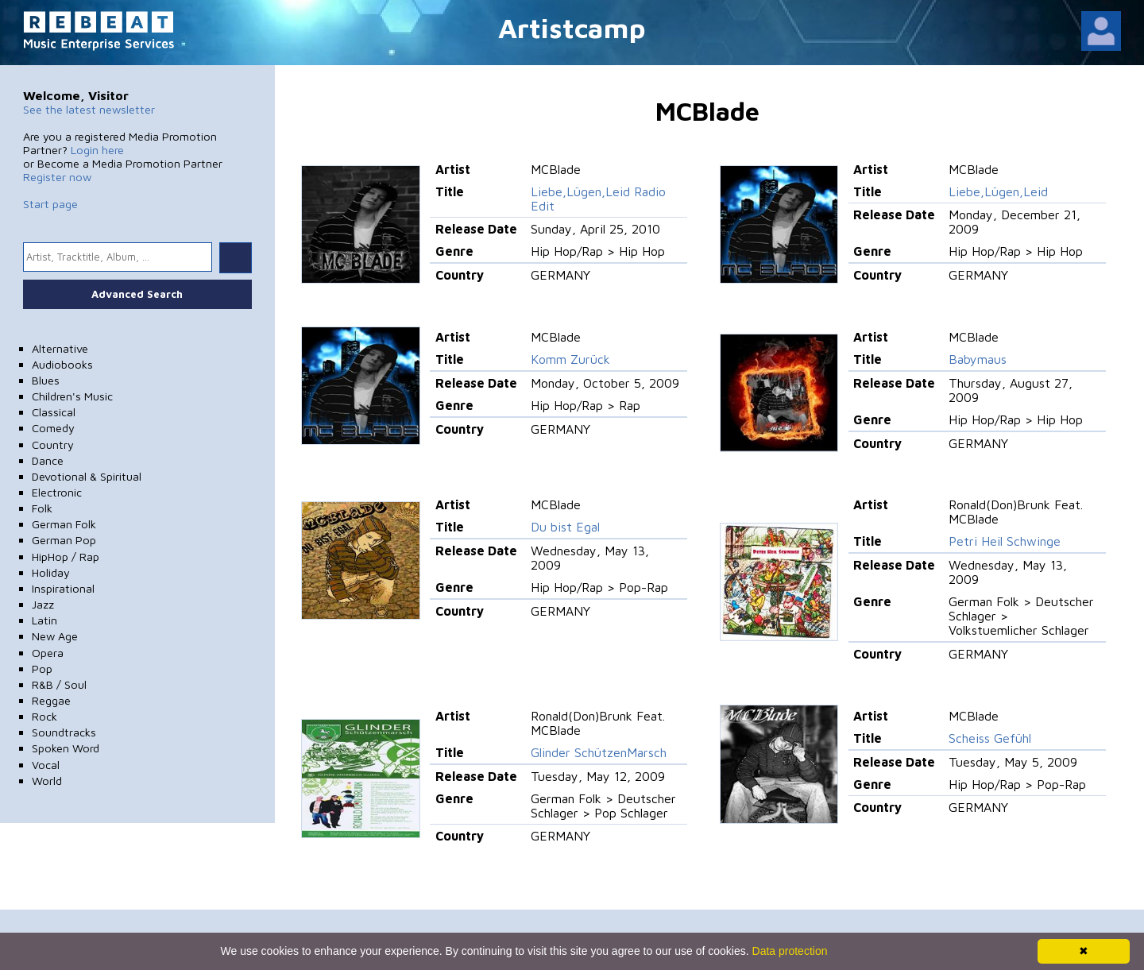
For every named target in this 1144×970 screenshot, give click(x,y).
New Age (55, 636)
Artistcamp (572, 27)
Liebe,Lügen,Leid (998, 191)
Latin (44, 620)
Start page (50, 204)
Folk (42, 508)
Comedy (53, 428)
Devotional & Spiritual (86, 476)
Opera (48, 652)
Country (53, 444)
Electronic (57, 492)
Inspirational (63, 588)
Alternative (60, 348)
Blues (46, 380)
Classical (53, 412)
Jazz (43, 604)
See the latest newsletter (89, 109)
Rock (44, 716)
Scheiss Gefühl (990, 738)
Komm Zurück (570, 359)
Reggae (51, 700)
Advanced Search (137, 294)
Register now (57, 177)
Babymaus (978, 359)
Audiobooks (62, 364)
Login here (97, 150)
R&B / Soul (59, 684)
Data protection (790, 951)
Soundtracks (64, 732)
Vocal (46, 764)
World (47, 780)
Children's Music (72, 396)
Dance (48, 460)
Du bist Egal (565, 527)
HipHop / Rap (65, 556)
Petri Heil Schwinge (1005, 541)
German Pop (64, 540)
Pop (42, 668)
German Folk (64, 524)
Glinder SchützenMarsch (599, 752)
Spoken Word (65, 748)
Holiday (51, 572)
